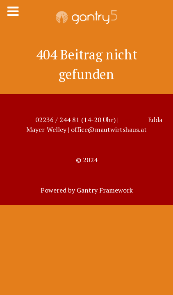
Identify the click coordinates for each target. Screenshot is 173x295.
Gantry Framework (105, 190)
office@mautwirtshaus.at (109, 129)
